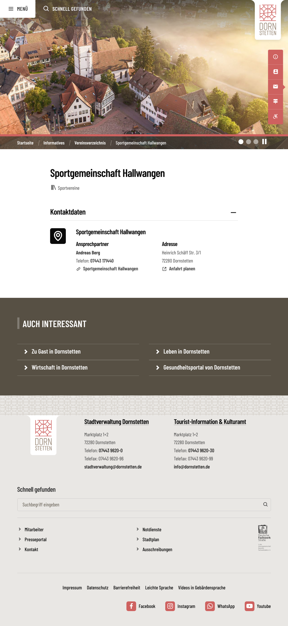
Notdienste (152, 529)
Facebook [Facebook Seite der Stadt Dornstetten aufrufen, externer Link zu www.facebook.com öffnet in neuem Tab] (140, 606)
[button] (67, 9)
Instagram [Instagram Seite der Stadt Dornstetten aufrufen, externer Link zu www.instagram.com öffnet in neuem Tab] (180, 606)
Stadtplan (151, 539)
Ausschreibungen (157, 549)
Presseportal (35, 539)
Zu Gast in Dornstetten (55, 351)
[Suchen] (265, 504)
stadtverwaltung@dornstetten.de (113, 466)
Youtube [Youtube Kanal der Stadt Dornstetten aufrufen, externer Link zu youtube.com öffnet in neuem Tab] (258, 606)
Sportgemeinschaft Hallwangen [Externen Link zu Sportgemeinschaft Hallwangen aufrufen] (107, 268)
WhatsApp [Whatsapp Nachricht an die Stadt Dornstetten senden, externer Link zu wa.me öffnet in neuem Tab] (219, 606)
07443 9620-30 (201, 450)
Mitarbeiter (34, 529)
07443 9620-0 (110, 450)
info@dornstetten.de (192, 466)
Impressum (72, 587)
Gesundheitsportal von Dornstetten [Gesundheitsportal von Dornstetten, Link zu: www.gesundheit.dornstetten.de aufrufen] (201, 367)
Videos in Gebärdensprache (201, 587)
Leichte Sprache (159, 587)
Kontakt (31, 549)
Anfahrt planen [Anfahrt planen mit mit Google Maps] (178, 268)
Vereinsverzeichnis (90, 143)
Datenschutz (97, 587)
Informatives (54, 143)
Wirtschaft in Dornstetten (59, 367)
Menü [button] (18, 9)
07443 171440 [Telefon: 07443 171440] (102, 261)
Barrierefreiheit (126, 587)
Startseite (25, 143)
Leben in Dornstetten (185, 351)
